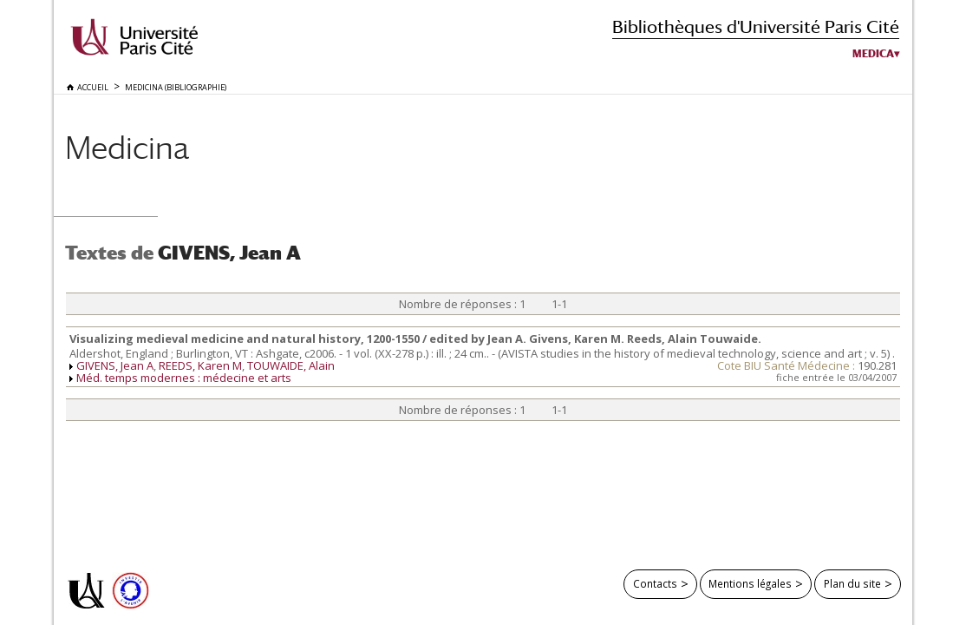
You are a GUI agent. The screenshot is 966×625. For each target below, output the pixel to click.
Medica (873, 54)
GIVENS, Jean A (114, 365)
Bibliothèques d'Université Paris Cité (755, 26)
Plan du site (852, 583)
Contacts (655, 583)
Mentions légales (750, 583)
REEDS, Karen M (200, 365)
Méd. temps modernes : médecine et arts (183, 377)
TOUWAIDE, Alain (291, 365)
